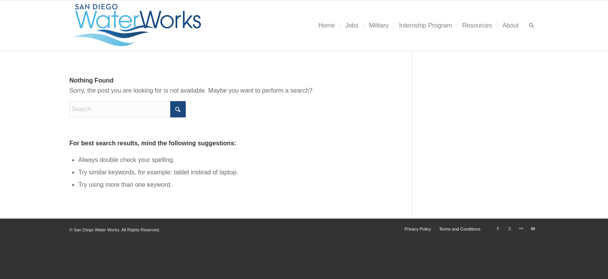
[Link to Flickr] (521, 228)
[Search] (531, 25)
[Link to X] (509, 228)
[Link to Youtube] (533, 228)
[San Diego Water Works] (137, 25)
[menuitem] (326, 25)
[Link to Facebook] (498, 228)
